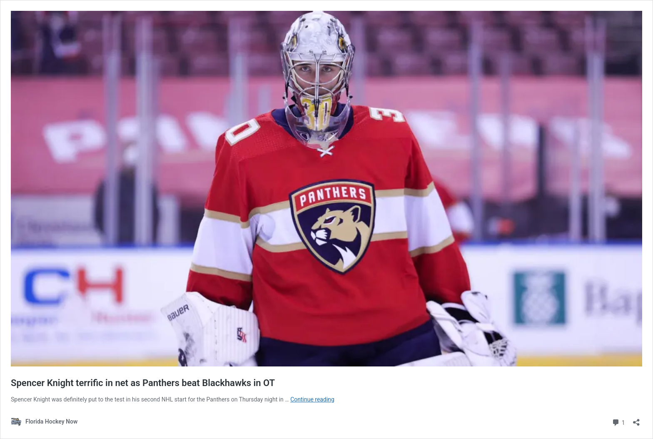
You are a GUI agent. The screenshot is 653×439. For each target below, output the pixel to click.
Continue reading (312, 399)
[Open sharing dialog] (636, 419)
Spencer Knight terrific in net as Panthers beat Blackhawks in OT (143, 383)
